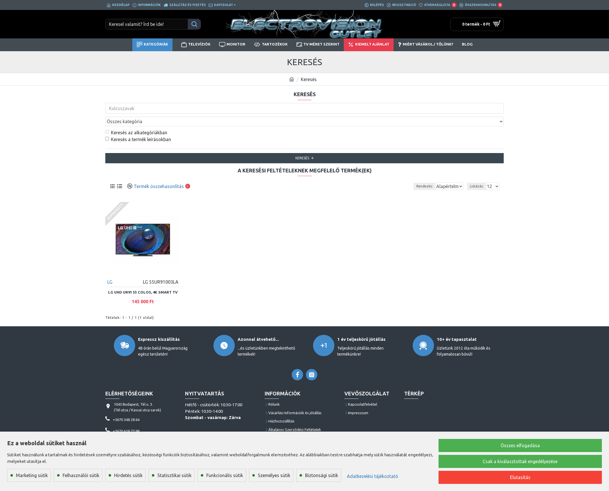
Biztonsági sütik (321, 475)
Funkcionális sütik (224, 475)
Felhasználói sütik (81, 475)
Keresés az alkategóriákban (136, 120)
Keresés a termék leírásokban (138, 126)
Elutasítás (520, 477)
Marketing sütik (32, 475)
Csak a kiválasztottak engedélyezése (520, 461)
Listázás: (478, 174)
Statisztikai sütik (174, 475)
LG (110, 269)
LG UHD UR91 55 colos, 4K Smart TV (143, 279)
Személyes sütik (274, 475)
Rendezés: (377, 174)
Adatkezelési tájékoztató (372, 476)
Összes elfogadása (520, 445)
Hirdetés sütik (128, 475)
